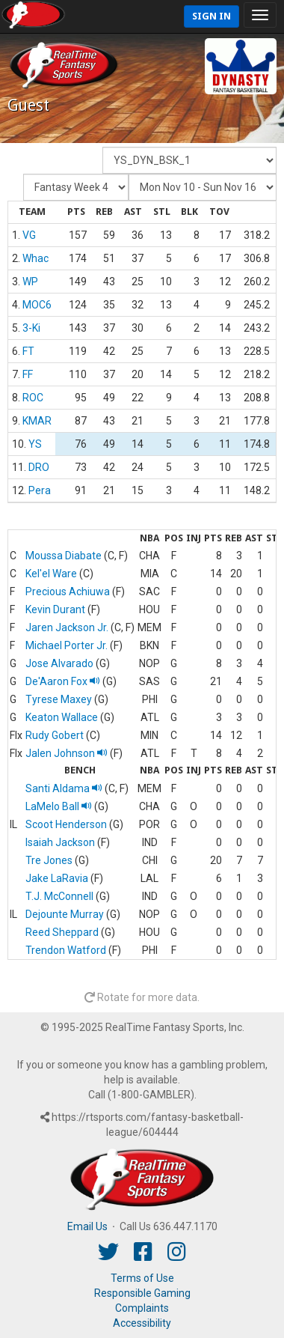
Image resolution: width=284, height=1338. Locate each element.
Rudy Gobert (54, 735)
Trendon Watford (65, 950)
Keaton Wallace (61, 717)
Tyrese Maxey (58, 699)
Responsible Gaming (142, 1293)
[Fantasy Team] (189, 160)
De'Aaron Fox (62, 681)
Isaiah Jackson (60, 842)
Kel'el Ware (51, 574)
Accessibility (142, 1323)
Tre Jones (48, 860)
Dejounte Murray (64, 914)
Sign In (211, 16)
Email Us (87, 1226)
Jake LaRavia (56, 878)
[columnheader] (31, 212)
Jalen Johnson (66, 753)
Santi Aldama (63, 788)
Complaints (142, 1308)
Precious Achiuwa (67, 591)
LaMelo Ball (58, 806)
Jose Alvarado (59, 663)
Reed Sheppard (62, 932)
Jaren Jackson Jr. (66, 627)
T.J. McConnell (59, 896)
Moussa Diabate (63, 556)
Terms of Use (142, 1278)
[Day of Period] (203, 187)
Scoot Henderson (66, 824)
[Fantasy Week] (76, 187)
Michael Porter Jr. (66, 645)
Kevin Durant (55, 609)
